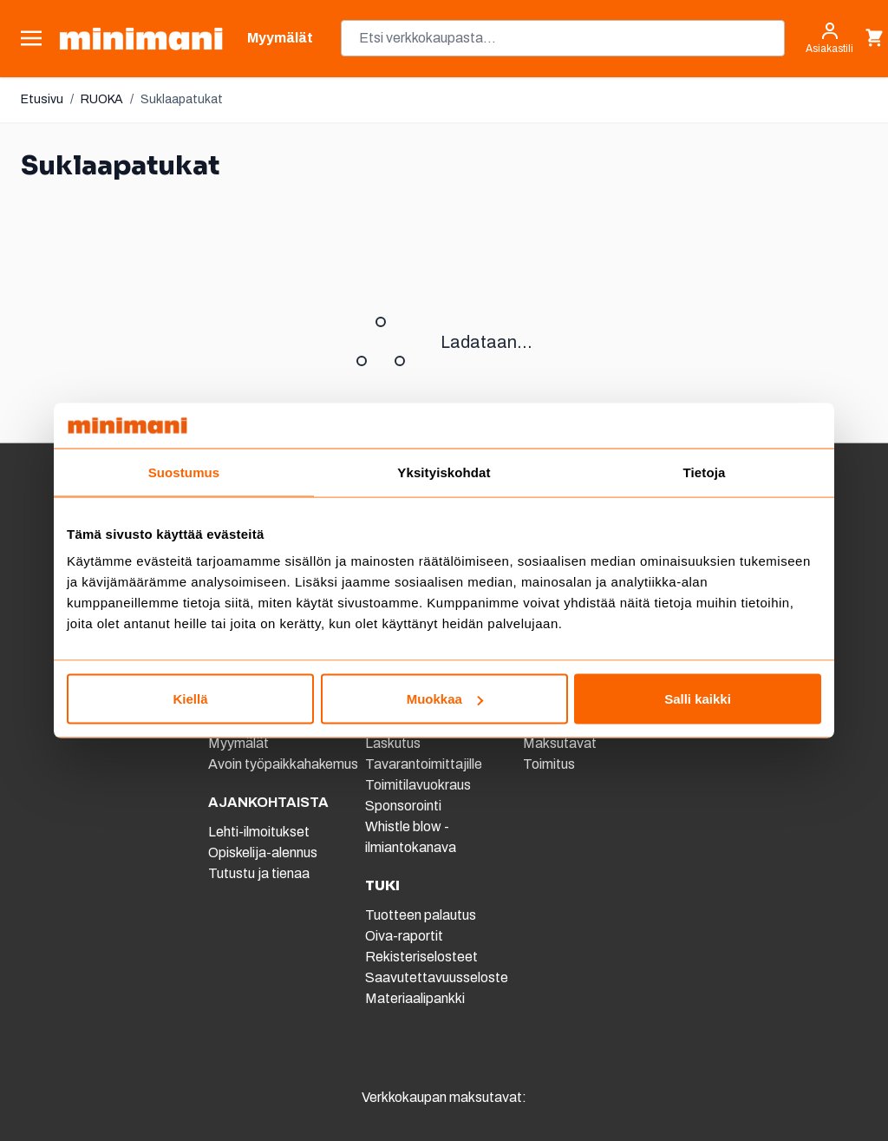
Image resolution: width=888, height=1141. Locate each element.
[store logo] (141, 38)
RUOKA (102, 99)
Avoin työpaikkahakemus (283, 764)
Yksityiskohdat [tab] (443, 471)
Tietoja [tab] (704, 471)
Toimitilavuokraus (418, 784)
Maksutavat (560, 743)
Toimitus (549, 764)
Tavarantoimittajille (423, 764)
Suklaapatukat (181, 99)
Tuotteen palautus (422, 915)
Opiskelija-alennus (262, 852)
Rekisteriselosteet (421, 956)
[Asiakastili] (829, 38)
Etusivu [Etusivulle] (42, 99)
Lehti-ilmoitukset (259, 831)
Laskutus (393, 743)
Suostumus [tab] (184, 471)
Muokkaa (445, 699)
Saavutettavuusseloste (436, 977)
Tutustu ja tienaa (259, 873)
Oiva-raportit (404, 935)
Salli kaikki (697, 699)
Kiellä (190, 699)
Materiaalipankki (415, 998)
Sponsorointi (403, 805)
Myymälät (238, 743)
